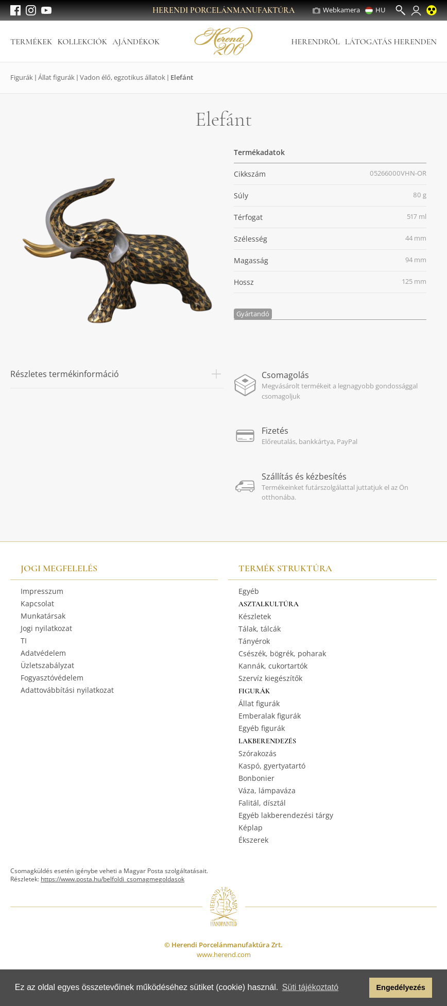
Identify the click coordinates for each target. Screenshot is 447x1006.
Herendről (315, 42)
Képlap (250, 827)
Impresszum (42, 591)
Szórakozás (257, 753)
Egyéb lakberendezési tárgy (285, 815)
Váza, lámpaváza (267, 790)
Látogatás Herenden (391, 42)
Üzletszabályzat (47, 665)
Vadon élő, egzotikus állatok (122, 77)
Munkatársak (43, 616)
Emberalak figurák (269, 716)
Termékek (31, 42)
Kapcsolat (37, 603)
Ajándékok (136, 42)
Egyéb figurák (261, 728)
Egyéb (248, 591)
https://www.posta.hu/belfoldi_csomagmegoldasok (112, 879)
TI (24, 640)
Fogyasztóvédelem (52, 678)
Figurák (21, 77)
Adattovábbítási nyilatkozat (67, 690)
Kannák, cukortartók (272, 666)
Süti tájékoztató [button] (310, 987)
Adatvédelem (43, 653)
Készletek (254, 616)
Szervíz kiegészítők (270, 678)
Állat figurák (56, 77)
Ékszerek (253, 840)
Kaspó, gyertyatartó (271, 766)
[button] (359, 988)
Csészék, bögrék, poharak (282, 653)
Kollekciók (82, 42)
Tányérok (254, 641)
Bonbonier (256, 778)
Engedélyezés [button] (400, 987)
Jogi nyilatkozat (46, 628)
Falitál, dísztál (262, 803)
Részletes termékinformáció (117, 374)
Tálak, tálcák (259, 629)
